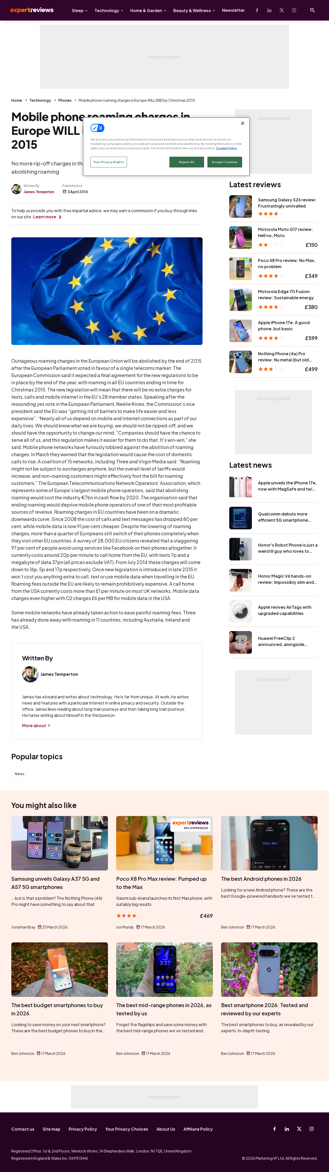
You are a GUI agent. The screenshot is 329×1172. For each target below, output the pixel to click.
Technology (107, 10)
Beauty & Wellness (192, 10)
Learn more (44, 216)
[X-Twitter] (282, 10)
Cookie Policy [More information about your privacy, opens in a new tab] (226, 148)
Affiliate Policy (198, 1129)
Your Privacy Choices (126, 1129)
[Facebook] (257, 10)
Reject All (186, 162)
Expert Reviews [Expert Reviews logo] (27, 10)
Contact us (22, 1129)
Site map (51, 1129)
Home (16, 100)
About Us (166, 1129)
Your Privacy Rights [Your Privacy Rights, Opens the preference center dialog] (108, 162)
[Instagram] (294, 10)
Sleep (78, 10)
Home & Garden (146, 10)
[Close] (242, 123)
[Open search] (312, 10)
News (19, 773)
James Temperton (39, 192)
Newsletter (233, 10)
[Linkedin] (269, 10)
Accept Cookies (225, 162)
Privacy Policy (83, 1129)
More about (34, 725)
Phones (64, 100)
